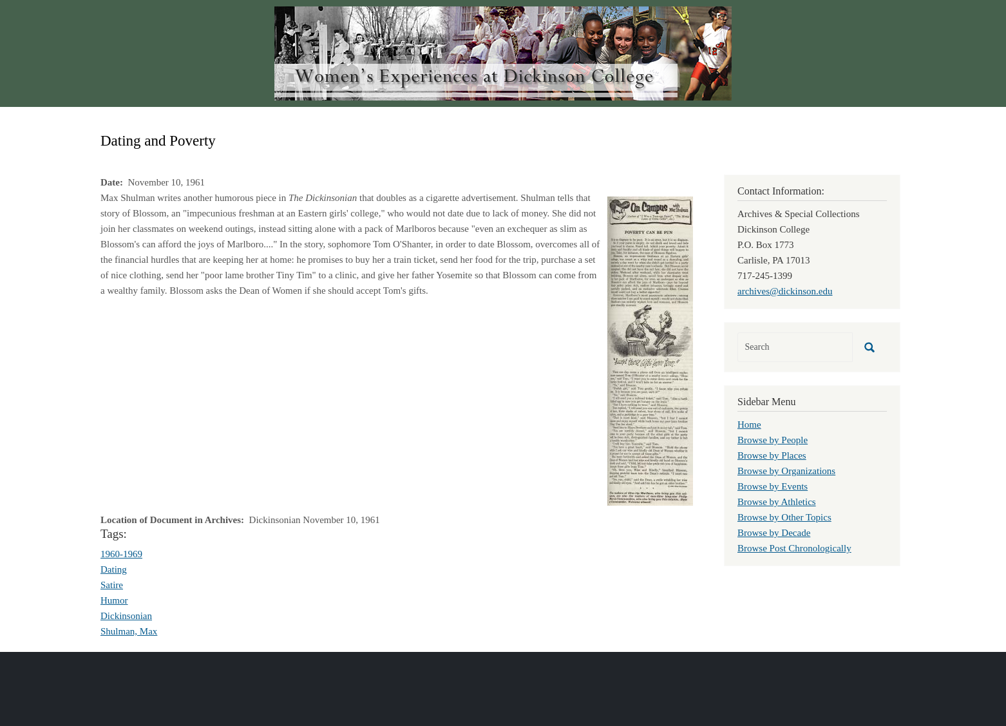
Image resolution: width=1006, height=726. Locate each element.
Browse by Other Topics (784, 517)
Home (749, 424)
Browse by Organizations (786, 471)
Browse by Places (771, 455)
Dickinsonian (126, 616)
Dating (113, 569)
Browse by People (772, 440)
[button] (650, 350)
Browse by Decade (773, 533)
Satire (111, 585)
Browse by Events (772, 486)
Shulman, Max (128, 631)
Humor (114, 600)
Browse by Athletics (776, 502)
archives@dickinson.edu (785, 291)
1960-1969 (121, 554)
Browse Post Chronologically (794, 548)
